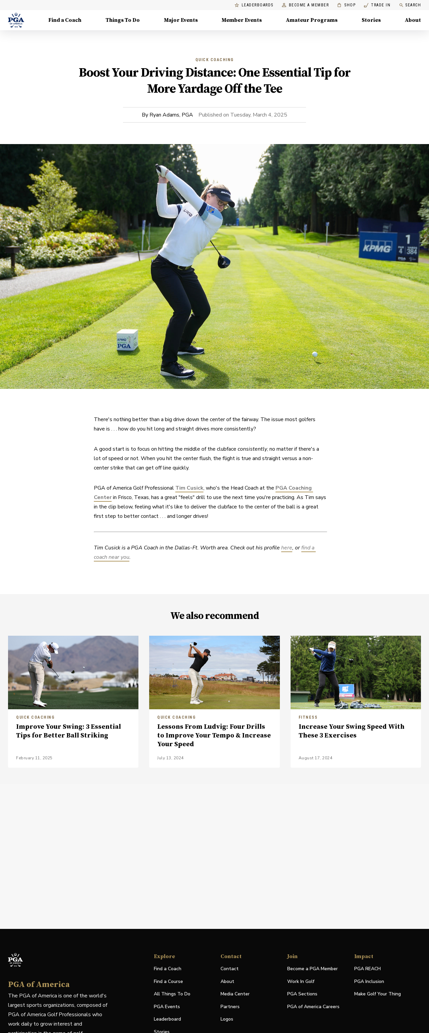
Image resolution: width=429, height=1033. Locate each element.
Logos (227, 1019)
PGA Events (167, 1006)
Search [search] (410, 5)
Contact (230, 968)
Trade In (377, 5)
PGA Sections (302, 994)
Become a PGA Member (312, 968)
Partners (230, 1006)
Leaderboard (167, 1019)
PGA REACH (367, 969)
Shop (346, 5)
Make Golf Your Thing (377, 994)
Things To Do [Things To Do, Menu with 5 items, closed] (123, 20)
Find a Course (168, 981)
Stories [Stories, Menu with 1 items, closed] (371, 20)
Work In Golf (300, 981)
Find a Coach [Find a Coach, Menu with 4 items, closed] (64, 20)
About (227, 981)
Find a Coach (167, 968)
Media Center (235, 994)
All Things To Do (172, 994)
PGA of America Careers (313, 1006)
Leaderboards (254, 5)
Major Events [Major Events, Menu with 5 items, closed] (181, 20)
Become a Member (305, 5)
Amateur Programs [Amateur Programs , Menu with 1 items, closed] (312, 20)
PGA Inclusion (369, 981)
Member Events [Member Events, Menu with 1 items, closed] (242, 20)
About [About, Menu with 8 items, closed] (413, 20)
